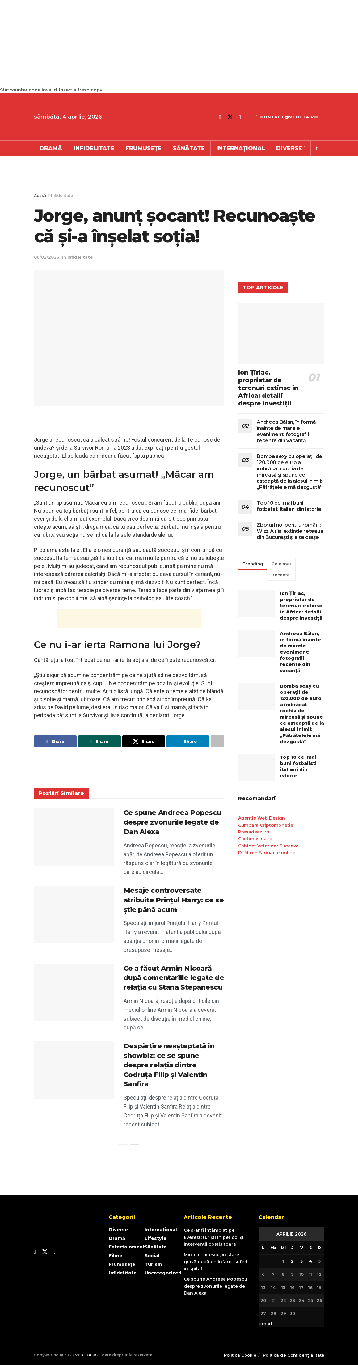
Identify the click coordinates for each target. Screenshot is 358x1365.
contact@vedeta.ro (287, 116)
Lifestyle (155, 1238)
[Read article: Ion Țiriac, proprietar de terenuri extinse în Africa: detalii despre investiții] (281, 333)
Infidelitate (94, 148)
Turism (153, 1264)
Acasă (40, 195)
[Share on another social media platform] (217, 741)
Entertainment (127, 1247)
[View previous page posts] (123, 1148)
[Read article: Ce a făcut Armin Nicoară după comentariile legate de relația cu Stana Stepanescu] (74, 992)
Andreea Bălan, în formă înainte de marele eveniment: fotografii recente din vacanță (286, 431)
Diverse (289, 148)
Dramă (51, 148)
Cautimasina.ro (255, 838)
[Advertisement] (169, 43)
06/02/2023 (46, 257)
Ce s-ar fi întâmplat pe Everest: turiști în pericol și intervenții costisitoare (213, 1237)
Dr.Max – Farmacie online (266, 852)
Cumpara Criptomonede (265, 825)
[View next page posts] (134, 1148)
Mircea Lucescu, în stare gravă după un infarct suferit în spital (216, 1261)
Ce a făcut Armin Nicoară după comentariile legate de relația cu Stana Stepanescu (174, 978)
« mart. (266, 1323)
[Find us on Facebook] (220, 117)
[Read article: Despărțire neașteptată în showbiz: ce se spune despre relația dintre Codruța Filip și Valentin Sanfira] (74, 1070)
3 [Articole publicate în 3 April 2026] (301, 1261)
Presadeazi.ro (253, 832)
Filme (115, 1255)
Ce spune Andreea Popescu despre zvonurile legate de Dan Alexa (172, 822)
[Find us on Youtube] (240, 117)
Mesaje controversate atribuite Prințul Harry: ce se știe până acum (174, 900)
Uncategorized (163, 1273)
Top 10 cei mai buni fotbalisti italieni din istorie (289, 506)
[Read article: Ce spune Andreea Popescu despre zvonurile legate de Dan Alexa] (74, 837)
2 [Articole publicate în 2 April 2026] (292, 1261)
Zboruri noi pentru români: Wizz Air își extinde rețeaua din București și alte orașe (290, 531)
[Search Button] (317, 148)
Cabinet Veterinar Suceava (268, 846)
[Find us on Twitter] (230, 117)
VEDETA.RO (87, 1355)
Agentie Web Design (261, 818)
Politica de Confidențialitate (293, 1355)
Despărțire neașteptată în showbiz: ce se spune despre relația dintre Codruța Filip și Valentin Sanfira (169, 1065)
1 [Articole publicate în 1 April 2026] (283, 1261)
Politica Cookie (240, 1355)
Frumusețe (143, 148)
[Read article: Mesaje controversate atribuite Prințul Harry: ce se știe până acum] (74, 914)
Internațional (240, 148)
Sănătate (189, 148)
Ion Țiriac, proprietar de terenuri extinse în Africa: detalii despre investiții (268, 388)
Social (152, 1255)
